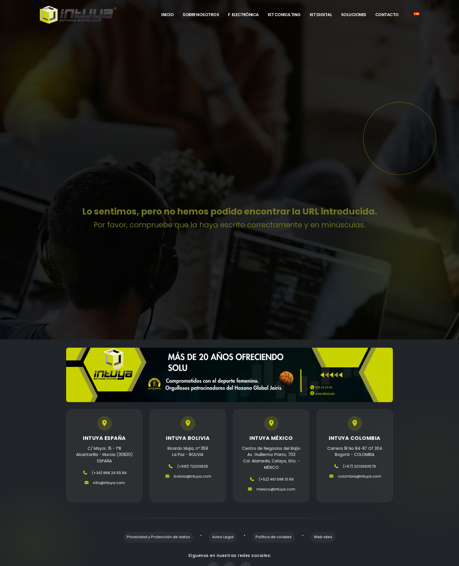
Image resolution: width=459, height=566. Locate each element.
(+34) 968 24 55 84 (109, 473)
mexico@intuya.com (276, 489)
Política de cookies (270, 536)
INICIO (167, 15)
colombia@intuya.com (359, 477)
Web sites (313, 536)
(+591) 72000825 (192, 467)
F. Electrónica (243, 15)
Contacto (387, 15)
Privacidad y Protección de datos (168, 536)
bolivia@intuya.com (192, 477)
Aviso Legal (226, 536)
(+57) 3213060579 (359, 467)
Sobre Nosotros (201, 15)
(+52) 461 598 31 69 (275, 479)
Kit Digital (321, 15)
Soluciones (353, 15)
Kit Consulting (284, 15)
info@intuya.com (109, 483)
